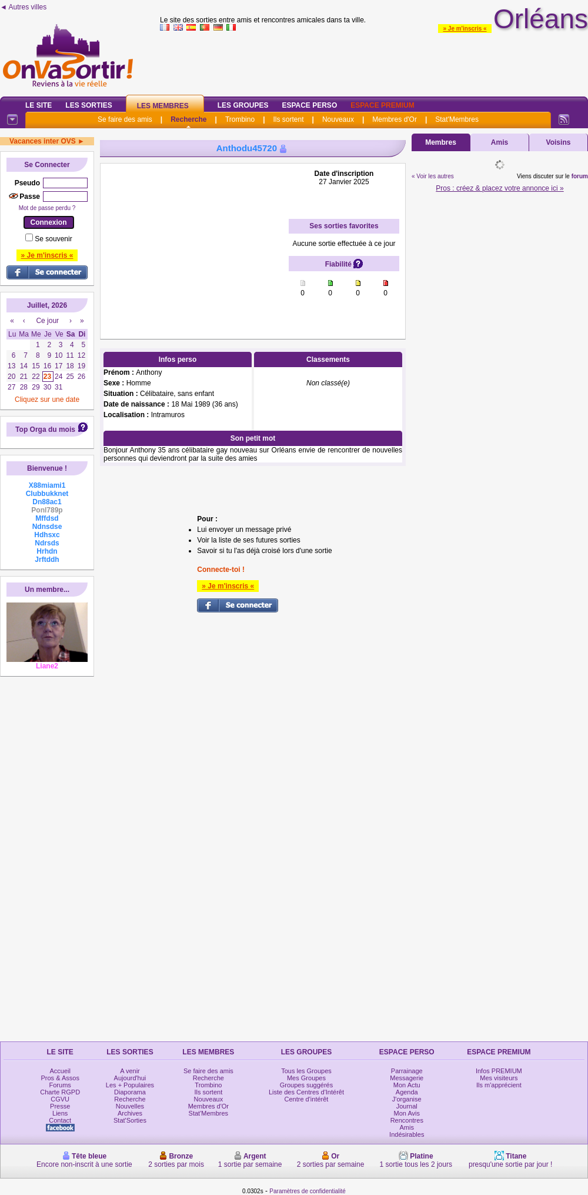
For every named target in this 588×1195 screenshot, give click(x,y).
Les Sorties (88, 105)
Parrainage (407, 1070)
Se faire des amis (125, 119)
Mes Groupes (306, 1077)
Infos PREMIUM (499, 1070)
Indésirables (406, 1134)
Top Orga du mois (45, 429)
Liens (60, 1113)
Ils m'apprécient (499, 1085)
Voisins (558, 142)
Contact (60, 1120)
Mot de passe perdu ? (47, 208)
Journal (406, 1106)
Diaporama (130, 1092)
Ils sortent (288, 119)
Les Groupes (243, 105)
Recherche (188, 119)
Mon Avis (407, 1113)
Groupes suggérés (306, 1085)
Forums (60, 1085)
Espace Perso (309, 105)
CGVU (60, 1099)
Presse (60, 1106)
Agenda (407, 1092)
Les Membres (163, 106)
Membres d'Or (394, 119)
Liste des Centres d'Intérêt (306, 1092)
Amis (499, 142)
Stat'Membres (457, 119)
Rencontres (406, 1120)
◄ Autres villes (23, 7)
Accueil (59, 1070)
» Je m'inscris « (464, 28)
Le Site (38, 105)
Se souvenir (53, 239)
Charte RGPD (60, 1092)
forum (580, 176)
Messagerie (406, 1077)
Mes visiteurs (498, 1077)
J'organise (407, 1099)
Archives (130, 1113)
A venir (130, 1070)
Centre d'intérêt (307, 1099)
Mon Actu (406, 1085)
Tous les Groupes (306, 1070)
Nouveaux (338, 119)
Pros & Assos (60, 1077)
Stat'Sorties (129, 1120)
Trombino (240, 119)
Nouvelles (130, 1106)
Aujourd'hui (130, 1077)
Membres (440, 142)
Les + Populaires (130, 1085)
